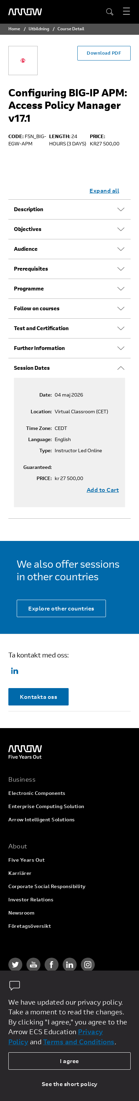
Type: (45, 450)
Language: (40, 439)
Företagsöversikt (29, 926)
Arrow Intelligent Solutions (41, 819)
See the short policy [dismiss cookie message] (70, 1083)
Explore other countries (61, 608)
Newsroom (21, 912)
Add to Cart (103, 490)
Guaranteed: (37, 467)
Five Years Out (26, 859)
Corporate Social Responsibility (47, 886)
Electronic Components (36, 793)
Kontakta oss (38, 696)
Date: (45, 395)
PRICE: (44, 478)
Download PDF (104, 53)
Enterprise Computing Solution (46, 806)
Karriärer (20, 873)
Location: (41, 411)
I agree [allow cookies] (69, 1060)
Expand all (104, 190)
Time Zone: (39, 428)
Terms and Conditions (79, 1041)
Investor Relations (30, 899)
